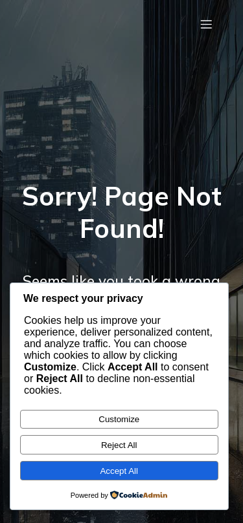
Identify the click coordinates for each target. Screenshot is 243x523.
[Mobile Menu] (206, 24)
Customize (118, 419)
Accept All (119, 471)
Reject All (119, 445)
